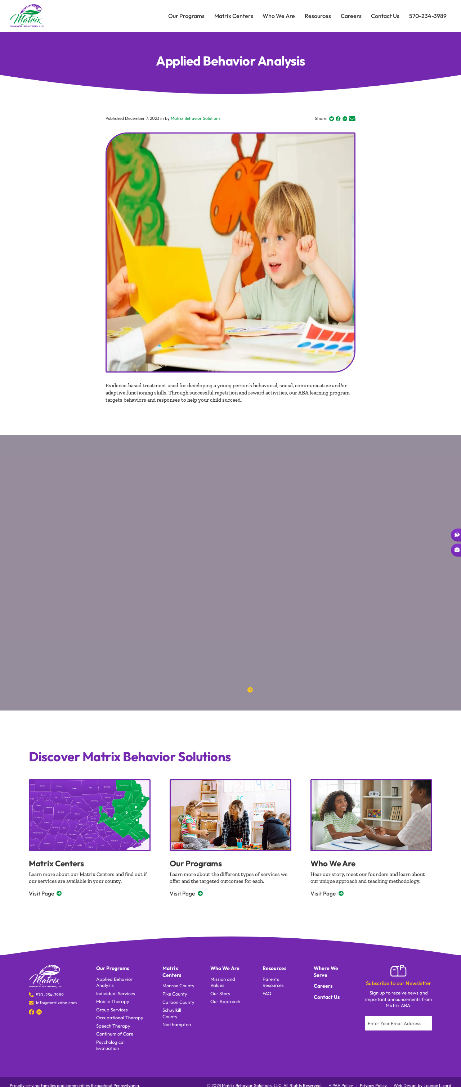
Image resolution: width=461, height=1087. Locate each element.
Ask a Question (458, 534)
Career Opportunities (458, 549)
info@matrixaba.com (56, 1004)
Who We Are (335, 863)
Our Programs (198, 863)
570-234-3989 (50, 995)
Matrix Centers (59, 863)
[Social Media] (31, 1013)
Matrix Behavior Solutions (195, 118)
